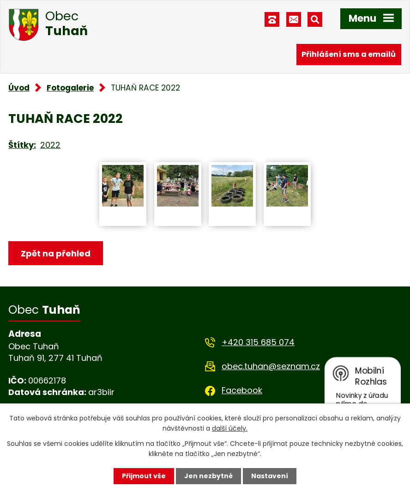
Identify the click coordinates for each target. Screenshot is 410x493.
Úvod (19, 87)
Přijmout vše (144, 476)
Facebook (242, 390)
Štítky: (22, 145)
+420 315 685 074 (258, 342)
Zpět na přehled (55, 253)
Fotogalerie (70, 87)
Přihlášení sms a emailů (348, 54)
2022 (50, 145)
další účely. (229, 428)
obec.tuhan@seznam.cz (271, 366)
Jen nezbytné (208, 476)
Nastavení (269, 476)
